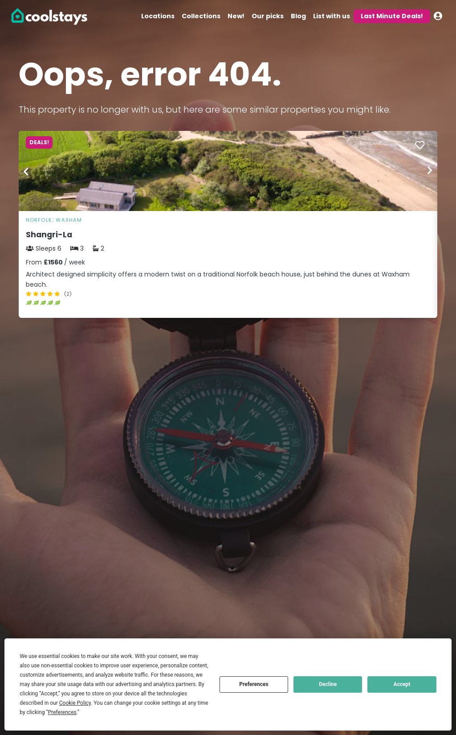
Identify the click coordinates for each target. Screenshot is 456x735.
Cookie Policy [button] (75, 703)
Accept (402, 684)
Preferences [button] (62, 712)
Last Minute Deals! (392, 16)
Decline (328, 684)
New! (236, 16)
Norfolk (39, 219)
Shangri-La (49, 234)
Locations (158, 16)
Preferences (254, 684)
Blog (298, 16)
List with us (331, 16)
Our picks (268, 16)
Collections (201, 16)
